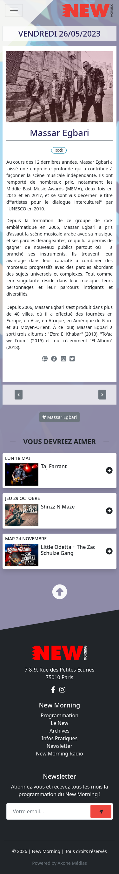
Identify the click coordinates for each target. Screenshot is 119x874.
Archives (59, 730)
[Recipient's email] (49, 811)
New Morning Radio (59, 753)
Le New (59, 723)
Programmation (59, 715)
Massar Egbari (59, 417)
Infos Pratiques (60, 738)
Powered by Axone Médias (59, 863)
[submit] (100, 811)
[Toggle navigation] (14, 10)
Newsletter (59, 745)
